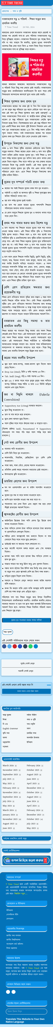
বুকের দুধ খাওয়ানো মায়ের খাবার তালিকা (26, 620)
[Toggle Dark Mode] (41, 3)
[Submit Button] (44, 1011)
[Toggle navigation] (50, 3)
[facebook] (27, 3)
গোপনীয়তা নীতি (12, 914)
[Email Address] (23, 1011)
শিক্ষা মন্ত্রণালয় (11, 948)
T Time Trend (12, 884)
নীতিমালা (9, 910)
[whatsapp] (31, 3)
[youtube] (36, 3)
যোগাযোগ (9, 918)
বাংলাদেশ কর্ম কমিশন (14, 944)
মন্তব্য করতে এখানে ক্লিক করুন (26, 691)
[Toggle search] (45, 3)
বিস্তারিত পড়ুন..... (20, 893)
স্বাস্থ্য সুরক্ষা (7, 632)
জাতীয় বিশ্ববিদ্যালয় (13, 939)
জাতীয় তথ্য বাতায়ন (13, 935)
